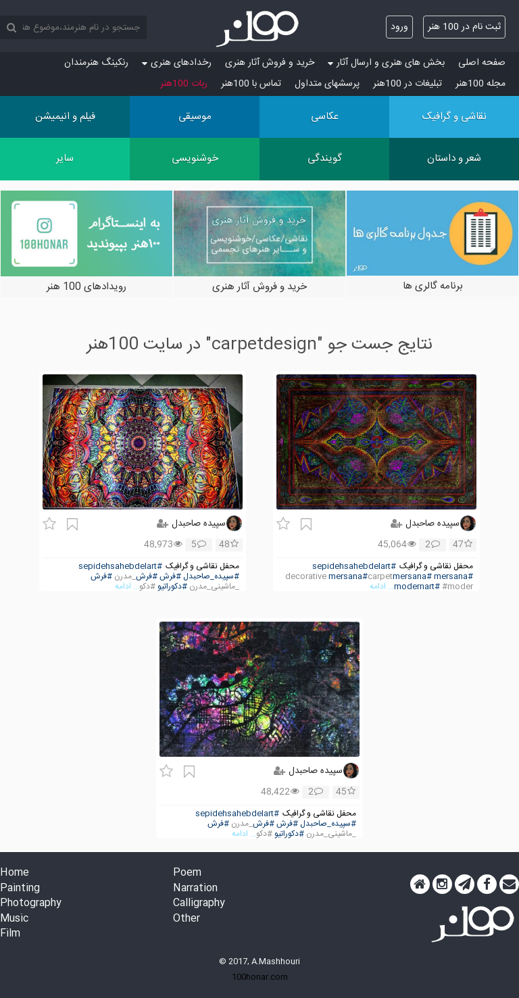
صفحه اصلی (481, 63)
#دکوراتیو (172, 587)
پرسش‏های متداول (327, 84)
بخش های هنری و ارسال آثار (386, 63)
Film (10, 934)
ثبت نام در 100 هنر (464, 27)
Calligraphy (199, 904)
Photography (30, 904)
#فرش (170, 577)
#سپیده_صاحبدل (211, 577)
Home (14, 873)
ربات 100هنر (183, 84)
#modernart (417, 587)
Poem (187, 873)
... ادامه (382, 587)
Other (186, 919)
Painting (20, 889)
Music (14, 919)
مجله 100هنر (480, 84)
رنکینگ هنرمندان (96, 63)
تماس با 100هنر (251, 84)
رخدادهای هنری (177, 63)
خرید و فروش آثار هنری (269, 63)
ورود (399, 27)
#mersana (453, 577)
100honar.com (260, 977)
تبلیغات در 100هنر (407, 84)
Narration (195, 889)
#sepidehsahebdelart (354, 567)
